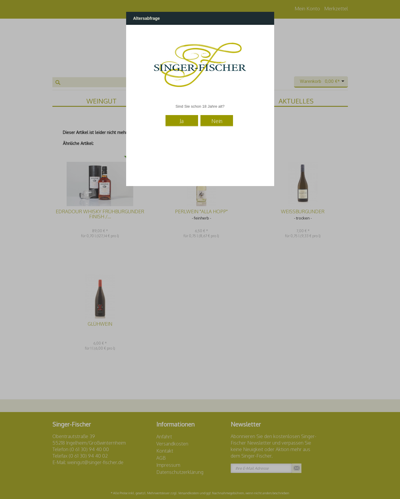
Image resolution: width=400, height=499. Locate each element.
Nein (216, 120)
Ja (182, 120)
